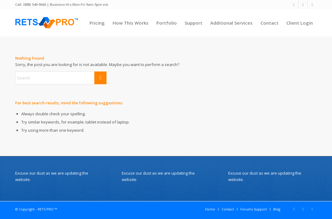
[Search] (61, 77)
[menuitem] (97, 22)
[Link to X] (293, 4)
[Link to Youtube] (312, 4)
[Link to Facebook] (303, 4)
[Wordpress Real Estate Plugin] (47, 22)
